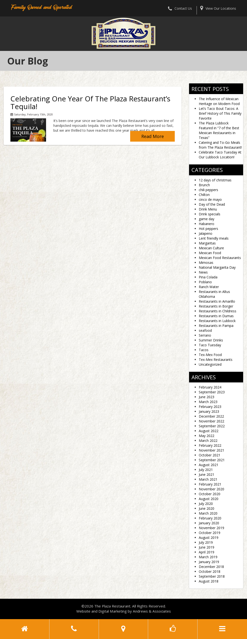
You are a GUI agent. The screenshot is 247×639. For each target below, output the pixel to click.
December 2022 (211, 416)
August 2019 (208, 537)
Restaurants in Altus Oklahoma (214, 294)
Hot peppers (208, 228)
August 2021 (208, 464)
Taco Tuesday (210, 345)
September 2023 (212, 392)
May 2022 (206, 435)
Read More (152, 136)
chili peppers (208, 189)
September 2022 (212, 426)
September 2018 (212, 576)
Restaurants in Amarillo (217, 301)
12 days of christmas (215, 180)
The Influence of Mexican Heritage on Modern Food (219, 101)
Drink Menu (208, 209)
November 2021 (211, 450)
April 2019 (206, 552)
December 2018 (211, 566)
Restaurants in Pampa (216, 325)
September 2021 (212, 460)
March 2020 (208, 513)
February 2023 (210, 406)
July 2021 (206, 469)
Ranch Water (209, 286)
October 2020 (209, 494)
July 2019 (206, 542)
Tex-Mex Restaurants (215, 359)
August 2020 (208, 498)
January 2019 (209, 561)
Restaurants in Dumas (216, 316)
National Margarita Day (217, 267)
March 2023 (208, 401)
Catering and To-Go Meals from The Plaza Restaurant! (220, 145)
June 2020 (206, 508)
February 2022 (210, 445)
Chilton (204, 194)
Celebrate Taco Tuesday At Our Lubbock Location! (220, 154)
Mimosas (206, 262)
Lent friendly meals (214, 238)
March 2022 (208, 440)
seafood (205, 330)
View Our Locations (218, 8)
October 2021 (209, 455)
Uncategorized (210, 364)
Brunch (204, 185)
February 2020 (210, 518)
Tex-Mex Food (210, 354)
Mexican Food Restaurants (220, 257)
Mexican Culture (211, 248)
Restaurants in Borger (216, 306)
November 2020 (211, 489)
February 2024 (210, 387)
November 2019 (211, 528)
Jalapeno (205, 233)
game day (206, 219)
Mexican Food (210, 253)
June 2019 (206, 547)
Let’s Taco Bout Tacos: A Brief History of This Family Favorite (220, 113)
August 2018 (208, 581)
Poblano (205, 282)
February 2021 (210, 484)
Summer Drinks (211, 340)
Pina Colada (208, 277)
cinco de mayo (210, 199)
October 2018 (209, 571)
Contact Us (180, 8)
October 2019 (209, 532)
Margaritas (207, 243)
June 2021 (206, 474)
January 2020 (209, 523)
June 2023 (206, 397)
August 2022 (208, 431)
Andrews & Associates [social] (152, 611)
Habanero (206, 223)
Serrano (205, 335)
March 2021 (208, 479)
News (203, 272)
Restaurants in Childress (217, 311)
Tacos (203, 350)
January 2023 (209, 411)
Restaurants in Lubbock (217, 320)
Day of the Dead (212, 204)
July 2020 (206, 503)
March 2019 (208, 557)
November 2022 (211, 421)
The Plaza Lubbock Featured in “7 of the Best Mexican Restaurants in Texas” (219, 130)
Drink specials (209, 214)
